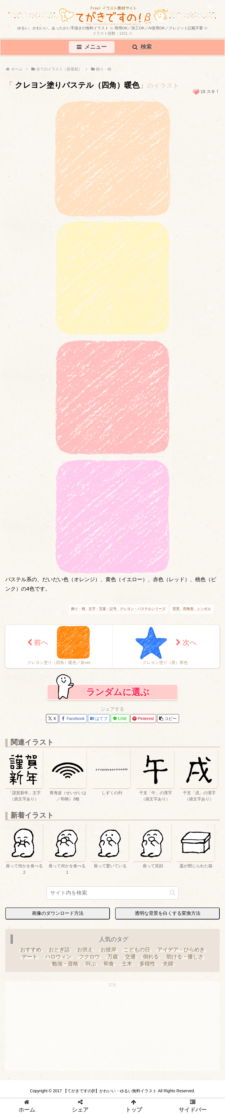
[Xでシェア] (52, 718)
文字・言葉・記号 (102, 609)
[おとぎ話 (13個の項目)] (59, 950)
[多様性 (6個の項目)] (147, 964)
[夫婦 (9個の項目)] (167, 964)
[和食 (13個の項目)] (109, 964)
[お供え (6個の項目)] (85, 950)
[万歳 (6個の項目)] (112, 957)
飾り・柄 (78, 609)
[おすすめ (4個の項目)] (31, 950)
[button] (168, 718)
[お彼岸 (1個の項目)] (108, 950)
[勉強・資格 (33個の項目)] (65, 964)
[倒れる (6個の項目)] (151, 957)
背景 (176, 609)
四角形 (188, 609)
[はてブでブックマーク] (99, 718)
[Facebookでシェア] (73, 718)
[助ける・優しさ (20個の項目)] (185, 957)
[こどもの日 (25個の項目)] (136, 950)
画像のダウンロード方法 (57, 913)
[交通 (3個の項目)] (130, 957)
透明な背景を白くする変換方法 (167, 913)
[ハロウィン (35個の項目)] (58, 957)
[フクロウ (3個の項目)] (89, 957)
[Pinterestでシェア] (143, 718)
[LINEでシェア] (120, 718)
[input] (112, 893)
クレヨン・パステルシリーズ (143, 609)
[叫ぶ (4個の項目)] (91, 964)
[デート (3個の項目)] (29, 957)
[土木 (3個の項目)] (126, 964)
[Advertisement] (112, 1030)
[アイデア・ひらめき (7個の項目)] (181, 950)
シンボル (204, 609)
